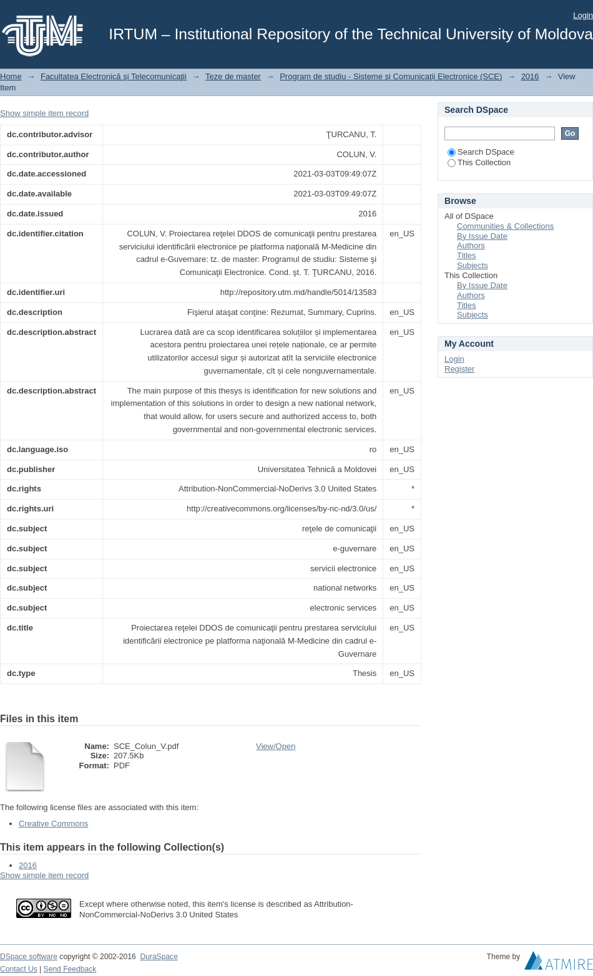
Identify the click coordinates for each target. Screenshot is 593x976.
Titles (466, 255)
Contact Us (18, 969)
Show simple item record (44, 113)
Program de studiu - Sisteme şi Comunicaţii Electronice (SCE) (391, 76)
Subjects (472, 265)
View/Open (275, 746)
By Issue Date (482, 236)
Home (11, 76)
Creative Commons (53, 823)
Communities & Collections (505, 226)
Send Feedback (70, 969)
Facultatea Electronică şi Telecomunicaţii (114, 76)
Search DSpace (481, 152)
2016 (530, 76)
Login (583, 15)
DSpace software (28, 956)
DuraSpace (158, 956)
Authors (471, 245)
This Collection (479, 162)
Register (459, 369)
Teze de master (233, 76)
